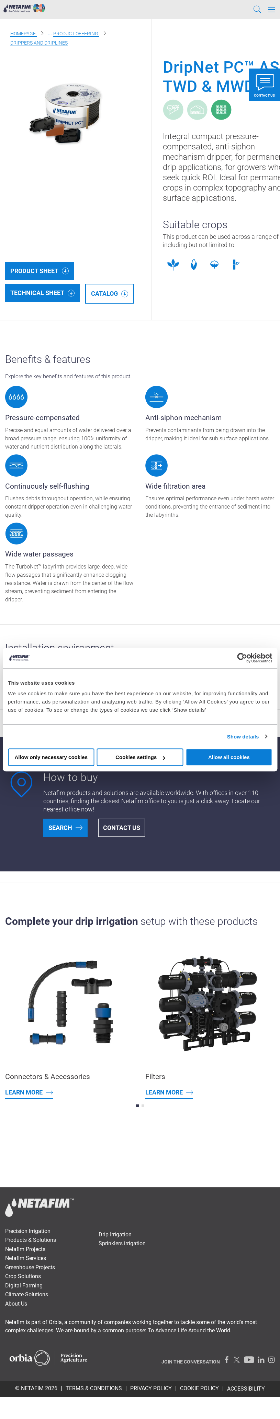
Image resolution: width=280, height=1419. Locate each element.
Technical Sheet (37, 292)
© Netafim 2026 (36, 1388)
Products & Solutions (30, 1240)
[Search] (257, 9)
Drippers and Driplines (39, 43)
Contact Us (121, 827)
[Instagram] (271, 1359)
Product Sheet (34, 270)
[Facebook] (226, 1359)
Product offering (76, 33)
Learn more (24, 1092)
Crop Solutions (23, 1276)
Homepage (23, 33)
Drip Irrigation (115, 1234)
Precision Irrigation (28, 1231)
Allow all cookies (229, 757)
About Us (16, 1303)
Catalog (104, 293)
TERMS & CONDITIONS (94, 1388)
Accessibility (246, 1388)
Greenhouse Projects (30, 1267)
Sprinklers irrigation (122, 1243)
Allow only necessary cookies (51, 757)
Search (60, 827)
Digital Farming (24, 1285)
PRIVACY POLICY (151, 1388)
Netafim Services (25, 1258)
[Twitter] (237, 1359)
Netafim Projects (25, 1249)
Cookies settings (140, 757)
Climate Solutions (26, 1294)
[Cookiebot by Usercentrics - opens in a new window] (242, 658)
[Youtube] (249, 1360)
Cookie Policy (199, 1388)
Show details (243, 736)
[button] (137, 1105)
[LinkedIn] (261, 1359)
